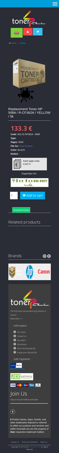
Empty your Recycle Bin (25, 352)
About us (43, 442)
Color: (14, 150)
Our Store (20, 332)
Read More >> (16, 318)
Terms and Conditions (30, 442)
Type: (13, 138)
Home (12, 43)
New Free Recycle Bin (25, 348)
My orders (20, 340)
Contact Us (20, 336)
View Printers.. (27, 146)
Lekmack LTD (35, 447)
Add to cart (32, 195)
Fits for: (15, 146)
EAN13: (15, 154)
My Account (20, 344)
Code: (14, 134)
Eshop (23, 43)
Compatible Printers (21, 210)
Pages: (14, 142)
